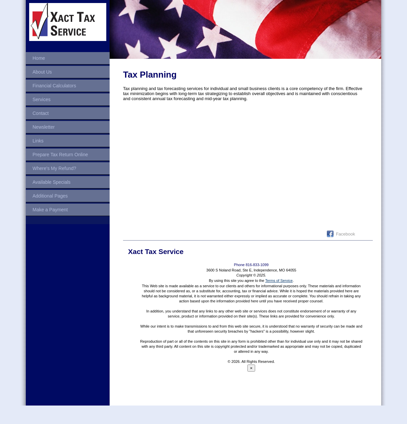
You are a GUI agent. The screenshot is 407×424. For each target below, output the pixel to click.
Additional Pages (50, 196)
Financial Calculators (54, 85)
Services (42, 99)
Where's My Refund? (54, 168)
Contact (41, 113)
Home (39, 58)
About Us (42, 72)
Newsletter (44, 127)
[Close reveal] (251, 368)
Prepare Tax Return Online (60, 154)
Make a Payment (50, 209)
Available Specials (51, 182)
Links (38, 140)
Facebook (345, 234)
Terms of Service (279, 281)
